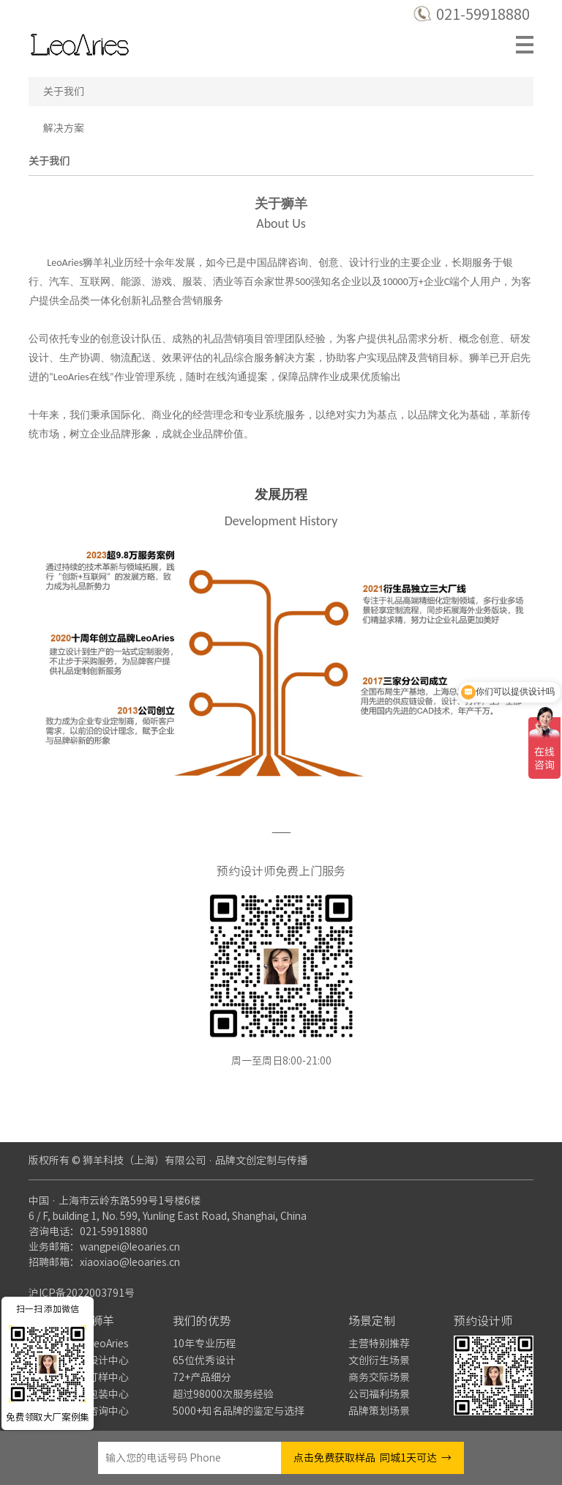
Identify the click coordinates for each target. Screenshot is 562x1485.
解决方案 (63, 128)
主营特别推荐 (379, 1343)
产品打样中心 (98, 1377)
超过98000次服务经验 (223, 1394)
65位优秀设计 (204, 1360)
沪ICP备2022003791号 (82, 1293)
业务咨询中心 (98, 1411)
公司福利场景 (379, 1394)
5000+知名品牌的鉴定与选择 (238, 1411)
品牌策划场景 (379, 1411)
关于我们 (63, 91)
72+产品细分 (202, 1377)
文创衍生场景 (379, 1360)
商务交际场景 (379, 1377)
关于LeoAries (98, 1343)
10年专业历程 (204, 1343)
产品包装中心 (98, 1394)
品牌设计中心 (98, 1360)
